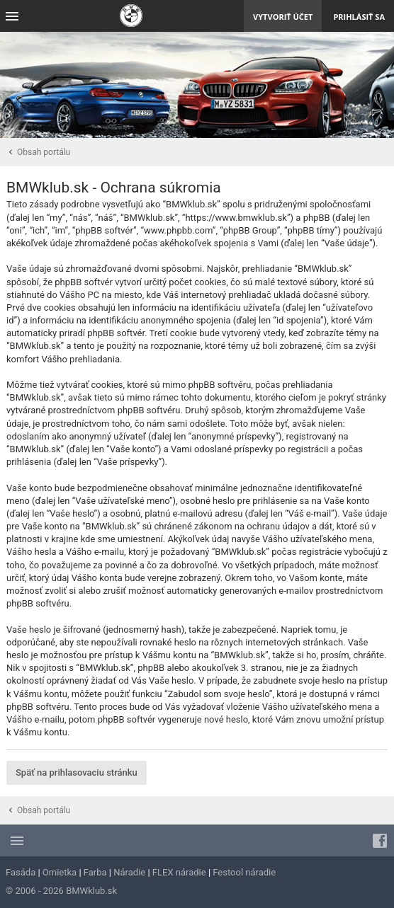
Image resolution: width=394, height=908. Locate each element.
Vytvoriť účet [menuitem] (283, 16)
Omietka (60, 872)
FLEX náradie (179, 872)
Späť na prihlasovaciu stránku (76, 772)
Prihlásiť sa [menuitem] (359, 16)
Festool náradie (244, 872)
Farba (95, 872)
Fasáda (20, 872)
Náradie (129, 872)
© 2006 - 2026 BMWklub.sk (61, 890)
